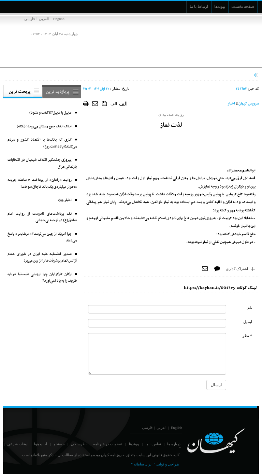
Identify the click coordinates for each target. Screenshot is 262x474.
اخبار (231, 103)
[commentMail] (157, 323)
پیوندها (134, 444)
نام (249, 307)
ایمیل (247, 321)
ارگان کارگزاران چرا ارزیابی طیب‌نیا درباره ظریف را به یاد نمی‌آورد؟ (42, 277)
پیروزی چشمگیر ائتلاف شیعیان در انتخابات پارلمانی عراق (42, 163)
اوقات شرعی (17, 444)
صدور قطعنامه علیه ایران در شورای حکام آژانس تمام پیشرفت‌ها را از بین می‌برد (42, 257)
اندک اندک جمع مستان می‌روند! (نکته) (44, 126)
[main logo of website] (214, 40)
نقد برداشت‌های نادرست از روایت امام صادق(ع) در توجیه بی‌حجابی (42, 217)
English (58, 19)
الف (114, 103)
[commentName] (157, 309)
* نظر (247, 335)
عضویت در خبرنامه (108, 444)
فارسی (29, 19)
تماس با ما (153, 444)
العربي (44, 19)
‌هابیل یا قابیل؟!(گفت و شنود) (50, 113)
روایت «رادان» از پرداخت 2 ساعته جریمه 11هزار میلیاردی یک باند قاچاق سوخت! (42, 183)
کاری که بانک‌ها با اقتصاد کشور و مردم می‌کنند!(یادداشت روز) (42, 143)
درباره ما (173, 444)
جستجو (59, 444)
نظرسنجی (79, 444)
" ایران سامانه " (143, 464)
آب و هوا (40, 444)
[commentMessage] (157, 354)
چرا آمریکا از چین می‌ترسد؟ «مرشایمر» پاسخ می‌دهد (42, 237)
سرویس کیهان (248, 103)
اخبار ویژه (65, 200)
